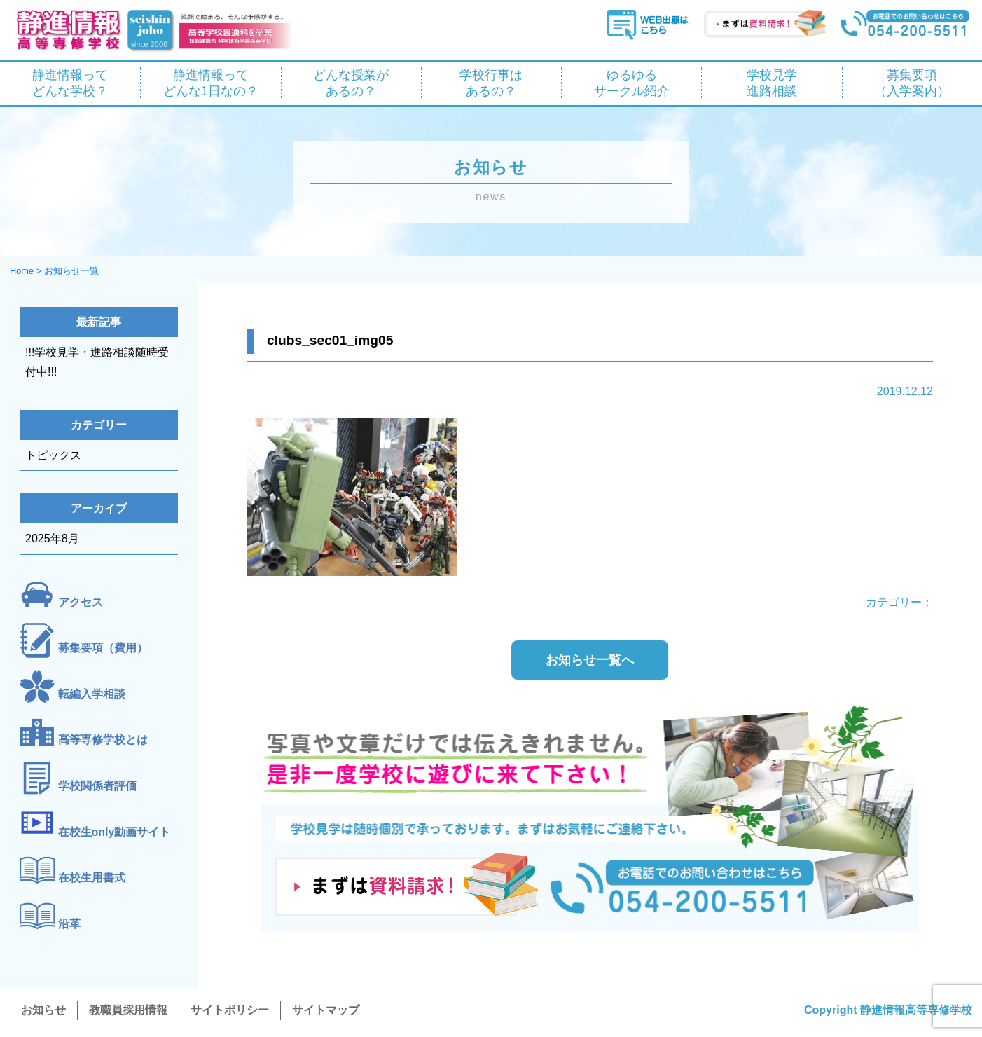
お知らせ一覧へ (590, 660)
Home (22, 271)
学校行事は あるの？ (491, 83)
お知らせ (43, 1010)
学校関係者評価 (97, 786)
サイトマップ (325, 1010)
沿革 (69, 924)
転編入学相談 (91, 694)
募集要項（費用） (103, 648)
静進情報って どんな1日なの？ (210, 83)
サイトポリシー (230, 1010)
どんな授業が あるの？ (351, 83)
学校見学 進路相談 (772, 83)
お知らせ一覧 (71, 271)
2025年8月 (52, 538)
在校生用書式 (91, 878)
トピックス (53, 455)
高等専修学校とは (103, 740)
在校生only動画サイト (114, 832)
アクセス (80, 602)
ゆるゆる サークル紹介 (632, 83)
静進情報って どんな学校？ (70, 83)
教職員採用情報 (128, 1010)
